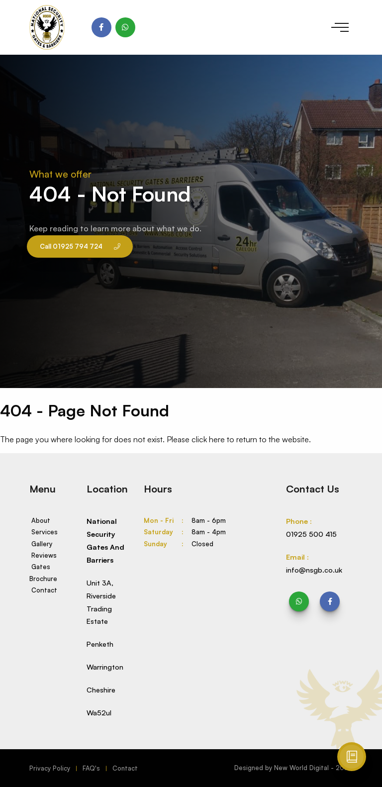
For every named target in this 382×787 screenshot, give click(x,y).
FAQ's (91, 768)
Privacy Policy (49, 768)
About (40, 520)
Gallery (41, 544)
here (217, 439)
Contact (44, 590)
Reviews (44, 555)
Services (44, 532)
